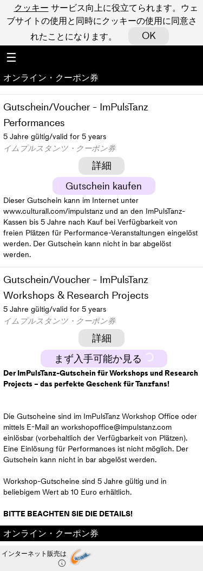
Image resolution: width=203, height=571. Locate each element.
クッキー (31, 7)
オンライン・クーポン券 (51, 77)
